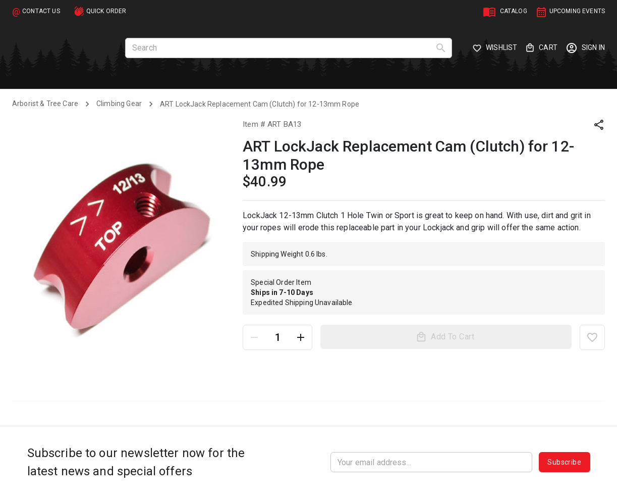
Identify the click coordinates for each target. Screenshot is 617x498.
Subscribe (564, 462)
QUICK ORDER (106, 11)
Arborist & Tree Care (45, 103)
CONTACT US (41, 11)
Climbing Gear (119, 103)
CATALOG (513, 11)
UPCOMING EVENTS (577, 11)
